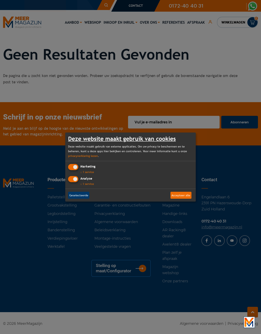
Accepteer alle (180, 195)
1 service (87, 172)
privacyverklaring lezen (83, 155)
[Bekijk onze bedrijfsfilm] (249, 322)
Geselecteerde (78, 195)
